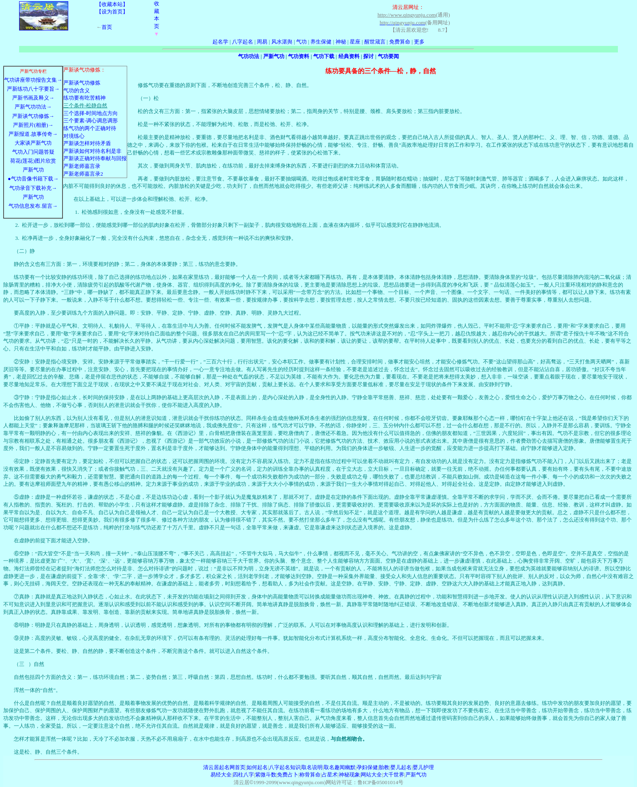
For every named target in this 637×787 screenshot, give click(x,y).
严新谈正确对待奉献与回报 (95, 158)
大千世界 (393, 775)
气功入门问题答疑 (33, 152)
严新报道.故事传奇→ (33, 134)
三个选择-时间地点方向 (90, 113)
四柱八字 (243, 775)
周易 (262, 42)
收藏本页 (156, 18)
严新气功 (273, 56)
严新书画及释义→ (33, 98)
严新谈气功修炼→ (33, 116)
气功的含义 (76, 90)
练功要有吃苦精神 (84, 98)
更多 (419, 42)
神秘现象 (349, 775)
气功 (301, 42)
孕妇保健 (367, 767)
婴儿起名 (401, 767)
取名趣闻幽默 (339, 767)
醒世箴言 (375, 42)
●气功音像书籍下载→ (33, 179)
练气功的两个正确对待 (89, 128)
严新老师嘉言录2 (83, 174)
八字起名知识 (285, 767)
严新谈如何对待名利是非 (92, 151)
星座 (355, 42)
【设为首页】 (112, 12)
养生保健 (321, 42)
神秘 (341, 42)
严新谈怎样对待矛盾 (87, 143)
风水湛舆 (281, 42)
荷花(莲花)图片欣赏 (33, 161)
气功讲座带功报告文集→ (33, 80)
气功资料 (298, 56)
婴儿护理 (423, 767)
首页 (107, 27)
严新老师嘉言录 (81, 166)
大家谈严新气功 (33, 143)
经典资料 (349, 56)
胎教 (384, 767)
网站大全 (371, 775)
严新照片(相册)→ (33, 125)
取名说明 (312, 767)
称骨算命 (310, 775)
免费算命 (399, 42)
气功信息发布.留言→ (33, 206)
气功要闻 (388, 56)
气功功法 (248, 56)
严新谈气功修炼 (81, 83)
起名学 (220, 42)
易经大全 (221, 775)
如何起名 (257, 767)
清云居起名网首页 (224, 767)
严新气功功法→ (33, 107)
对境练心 (73, 136)
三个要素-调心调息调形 (90, 120)
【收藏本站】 (112, 4)
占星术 (330, 775)
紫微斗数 (265, 775)
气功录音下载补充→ (33, 188)
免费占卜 (287, 775)
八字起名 (242, 42)
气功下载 (323, 56)
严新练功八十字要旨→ (33, 89)
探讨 (368, 56)
